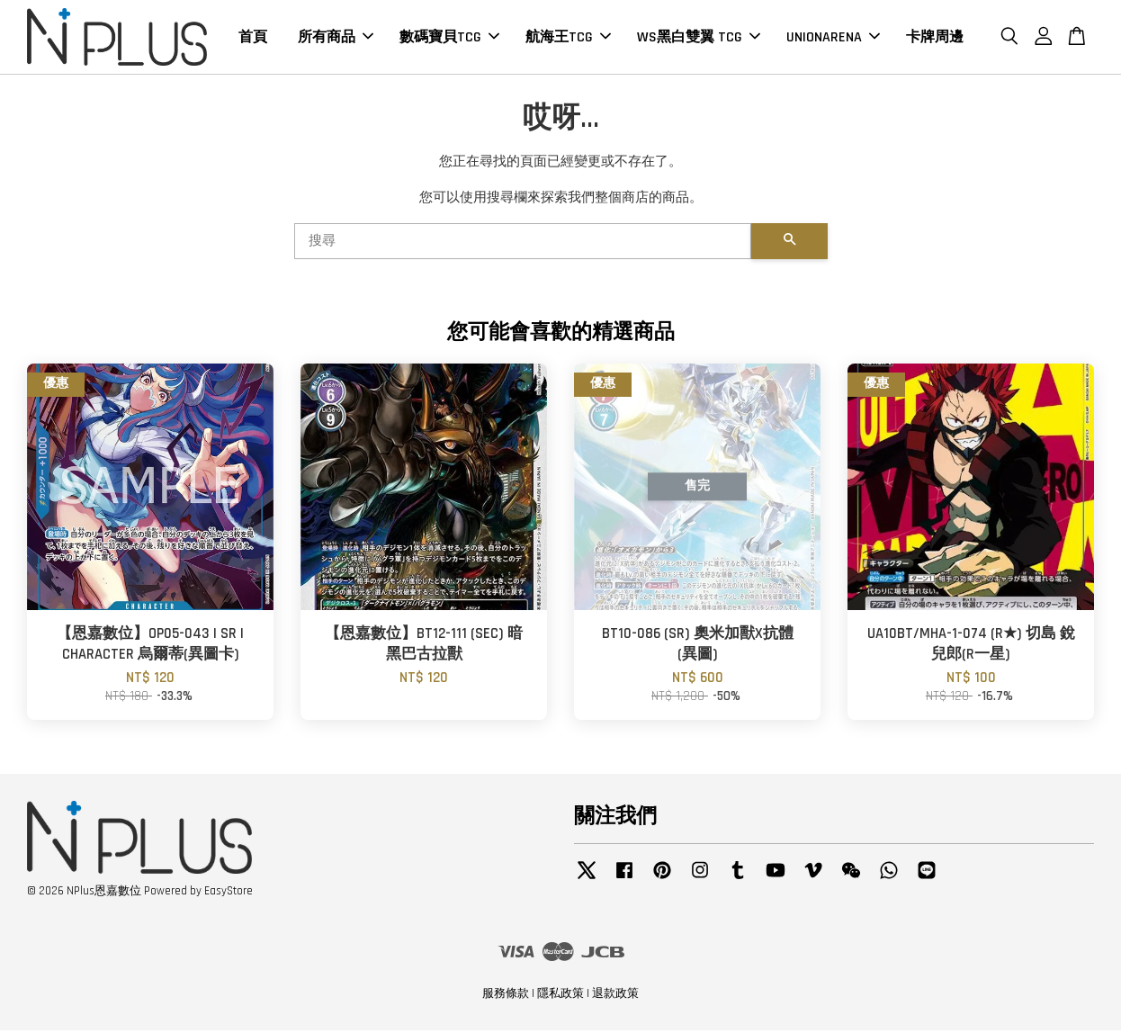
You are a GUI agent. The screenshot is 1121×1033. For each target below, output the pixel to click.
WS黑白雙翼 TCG (698, 38)
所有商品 (335, 38)
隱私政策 (560, 995)
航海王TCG (568, 38)
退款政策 (615, 995)
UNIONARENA (833, 38)
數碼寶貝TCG (449, 38)
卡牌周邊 (935, 38)
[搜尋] (522, 243)
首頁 (252, 38)
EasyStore (228, 892)
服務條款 (505, 995)
